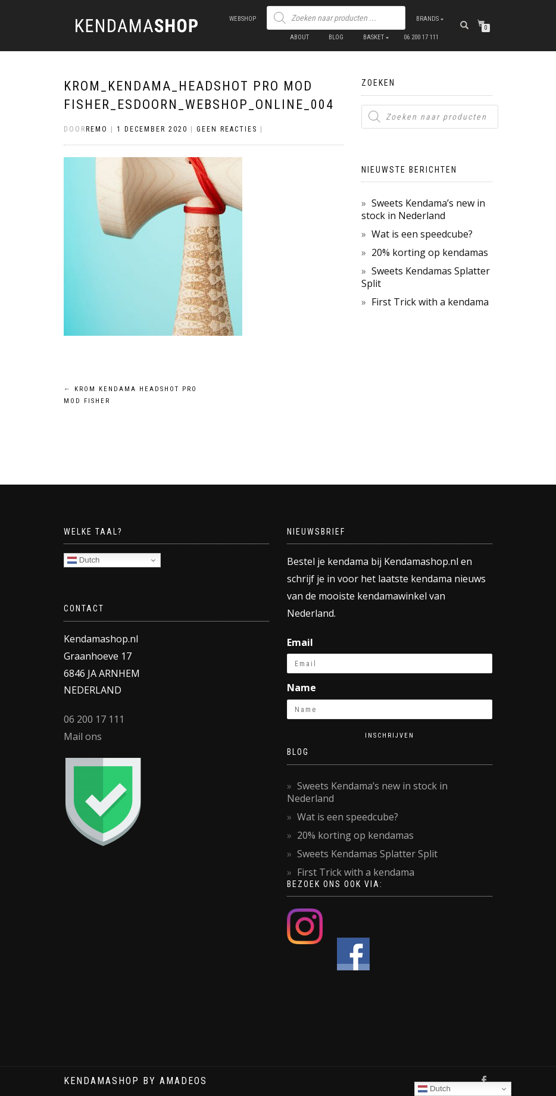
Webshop (242, 19)
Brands (427, 19)
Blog (336, 37)
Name (301, 687)
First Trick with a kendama (430, 301)
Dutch (83, 560)
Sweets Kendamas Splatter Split (425, 277)
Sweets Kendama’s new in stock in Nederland (423, 209)
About (299, 37)
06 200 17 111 (421, 37)
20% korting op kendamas (429, 252)
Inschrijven (389, 735)
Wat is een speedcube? (422, 234)
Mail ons (83, 736)
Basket (373, 37)
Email (300, 642)
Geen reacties (226, 129)
